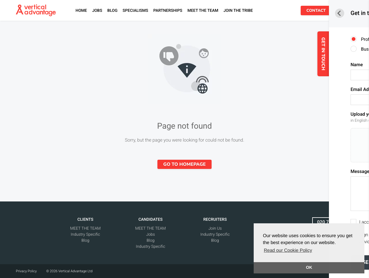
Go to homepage (184, 164)
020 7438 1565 (332, 222)
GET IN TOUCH (337, 54)
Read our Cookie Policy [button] (288, 250)
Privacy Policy (26, 271)
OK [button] (309, 267)
